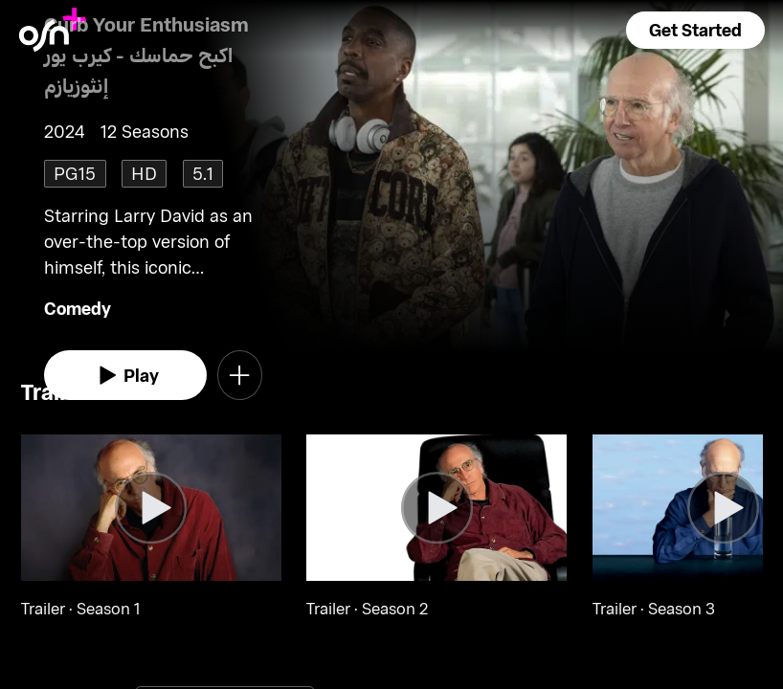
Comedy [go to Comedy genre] (77, 308)
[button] (695, 30)
